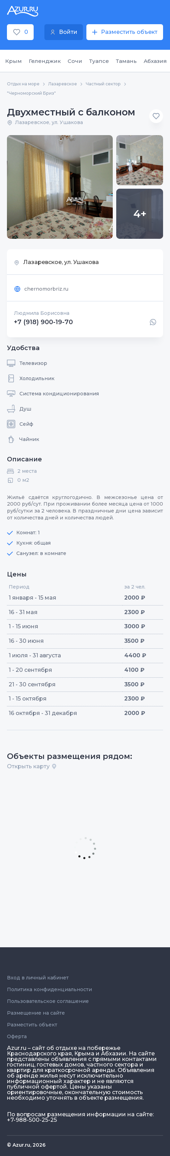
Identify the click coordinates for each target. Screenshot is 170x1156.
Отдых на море (23, 84)
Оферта (17, 1036)
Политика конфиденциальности (49, 989)
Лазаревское (62, 84)
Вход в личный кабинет (38, 978)
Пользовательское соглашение (48, 1001)
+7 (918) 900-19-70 (43, 322)
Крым (13, 61)
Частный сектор (103, 84)
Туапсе (99, 61)
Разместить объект (32, 1025)
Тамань (126, 61)
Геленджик (45, 61)
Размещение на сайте (36, 1013)
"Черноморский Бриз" (31, 93)
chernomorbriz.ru (41, 288)
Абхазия (155, 61)
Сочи (75, 61)
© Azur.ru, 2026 (26, 1145)
